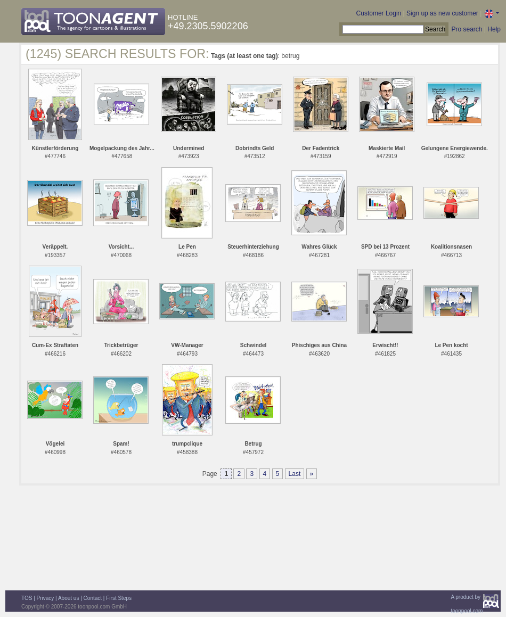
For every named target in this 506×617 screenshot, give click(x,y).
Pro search (466, 29)
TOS (26, 598)
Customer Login (379, 13)
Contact (93, 598)
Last (295, 474)
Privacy (45, 598)
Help (494, 29)
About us (68, 598)
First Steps (119, 598)
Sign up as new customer (442, 13)
